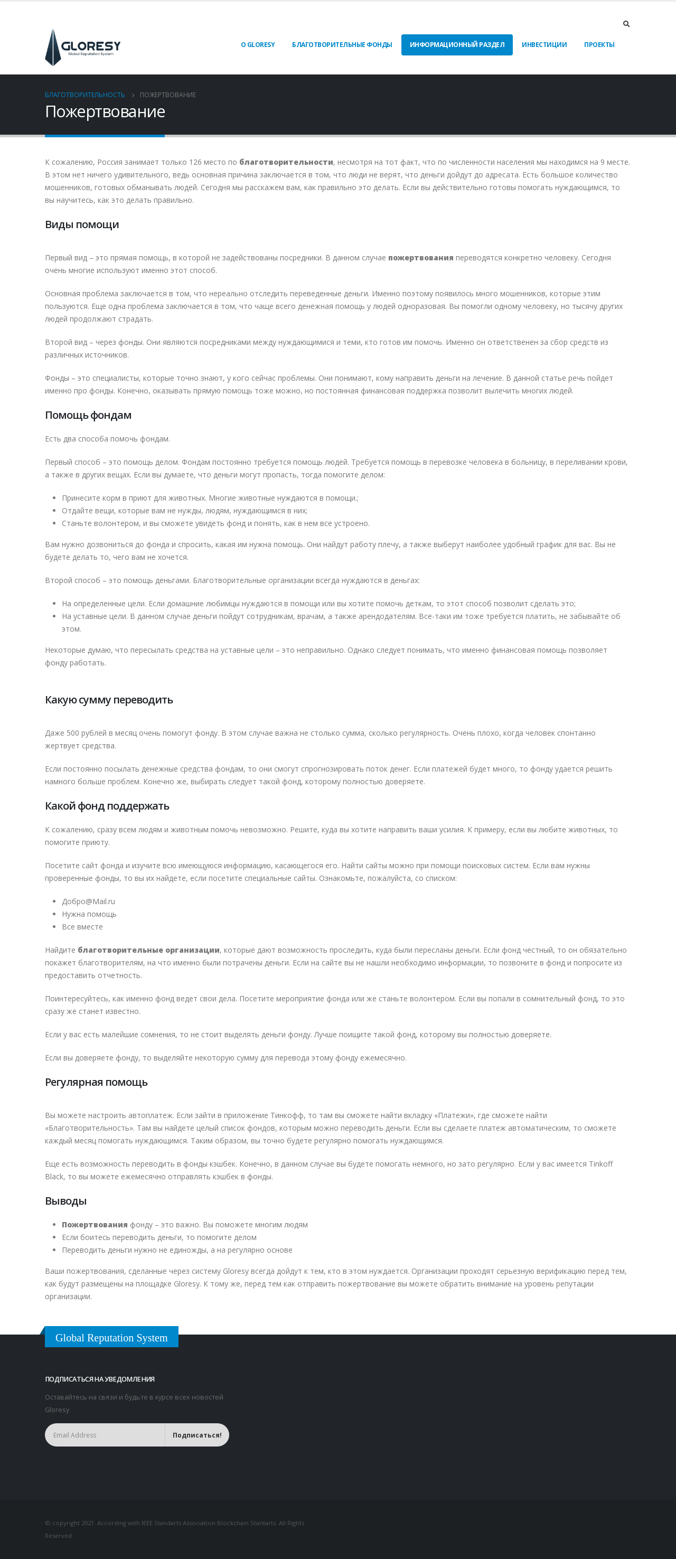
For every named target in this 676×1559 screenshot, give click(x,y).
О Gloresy (258, 44)
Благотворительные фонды (342, 44)
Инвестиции (544, 44)
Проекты (599, 44)
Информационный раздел (457, 44)
